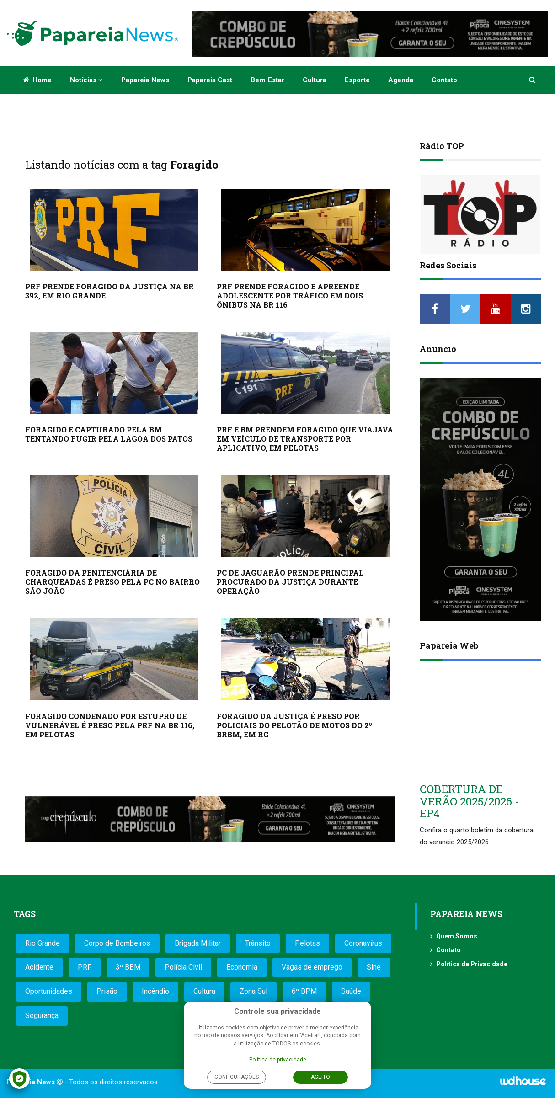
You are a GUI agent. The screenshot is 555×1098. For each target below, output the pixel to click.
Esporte (357, 80)
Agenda (400, 80)
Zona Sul (253, 991)
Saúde (351, 991)
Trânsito (258, 943)
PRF (84, 967)
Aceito (320, 1077)
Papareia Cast (209, 80)
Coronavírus (363, 943)
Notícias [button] (86, 80)
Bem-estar (267, 80)
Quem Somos (456, 936)
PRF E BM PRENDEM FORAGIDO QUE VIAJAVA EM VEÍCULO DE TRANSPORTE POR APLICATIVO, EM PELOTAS (305, 439)
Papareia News (145, 80)
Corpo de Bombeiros (117, 943)
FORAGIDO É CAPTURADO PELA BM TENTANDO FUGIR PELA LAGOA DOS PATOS (108, 434)
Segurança (42, 1015)
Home (37, 80)
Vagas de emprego (312, 967)
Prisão (106, 991)
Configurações (236, 1077)
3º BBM (128, 967)
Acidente (39, 967)
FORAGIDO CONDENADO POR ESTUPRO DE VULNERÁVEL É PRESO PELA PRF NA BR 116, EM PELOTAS (109, 725)
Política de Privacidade (471, 964)
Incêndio (155, 991)
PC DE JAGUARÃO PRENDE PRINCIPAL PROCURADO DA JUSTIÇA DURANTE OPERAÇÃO (290, 582)
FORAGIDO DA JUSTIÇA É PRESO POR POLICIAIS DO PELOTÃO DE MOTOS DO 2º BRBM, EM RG (294, 725)
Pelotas (307, 943)
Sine (374, 967)
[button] (533, 80)
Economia (241, 967)
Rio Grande (42, 943)
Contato (444, 80)
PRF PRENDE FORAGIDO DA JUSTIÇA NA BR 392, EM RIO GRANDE (109, 291)
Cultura (314, 80)
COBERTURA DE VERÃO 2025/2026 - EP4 (469, 801)
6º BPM (304, 991)
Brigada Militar (198, 943)
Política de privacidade (277, 1059)
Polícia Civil (183, 967)
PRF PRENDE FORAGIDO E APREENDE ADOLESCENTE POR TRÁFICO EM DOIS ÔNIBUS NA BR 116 (290, 295)
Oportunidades (48, 991)
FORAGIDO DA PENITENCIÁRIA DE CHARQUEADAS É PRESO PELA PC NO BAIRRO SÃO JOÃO (112, 582)
